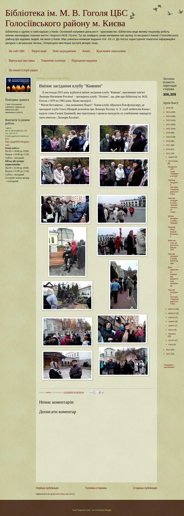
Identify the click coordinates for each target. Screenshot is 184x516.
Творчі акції (39, 51)
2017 (168, 145)
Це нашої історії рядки (23, 70)
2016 (168, 149)
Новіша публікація (47, 488)
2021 (168, 129)
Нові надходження (64, 51)
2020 (168, 133)
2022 (168, 124)
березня (171, 334)
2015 (168, 153)
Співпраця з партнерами (169, 366)
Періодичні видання (84, 60)
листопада (173, 161)
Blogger (108, 510)
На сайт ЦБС (17, 51)
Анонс (86, 51)
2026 (168, 108)
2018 (168, 141)
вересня (172, 313)
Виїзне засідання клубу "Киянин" (173, 219)
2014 (168, 350)
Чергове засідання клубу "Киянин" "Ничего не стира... (173, 205)
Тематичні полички (53, 60)
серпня (171, 317)
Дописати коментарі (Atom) (63, 494)
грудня (171, 157)
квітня (171, 330)
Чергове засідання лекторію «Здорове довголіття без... (173, 187)
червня (171, 321)
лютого (171, 340)
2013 (168, 354)
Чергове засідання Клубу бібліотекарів (173, 258)
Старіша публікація (145, 488)
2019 (168, 137)
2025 (168, 112)
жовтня (171, 309)
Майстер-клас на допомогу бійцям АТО (173, 245)
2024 (168, 116)
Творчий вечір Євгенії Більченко (173, 232)
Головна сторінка (96, 488)
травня (171, 325)
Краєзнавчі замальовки (111, 51)
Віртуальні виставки (22, 60)
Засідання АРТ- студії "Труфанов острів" (173, 171)
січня (170, 344)
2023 (168, 120)
